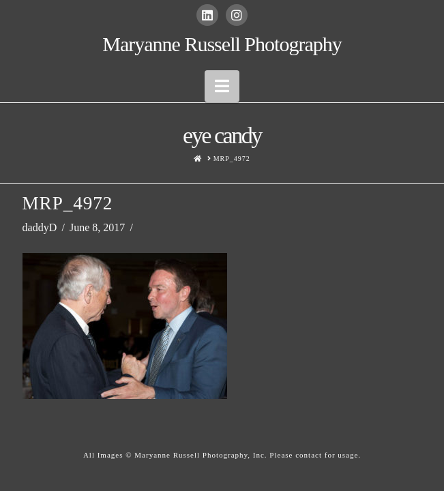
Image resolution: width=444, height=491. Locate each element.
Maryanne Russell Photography (222, 44)
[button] (222, 86)
